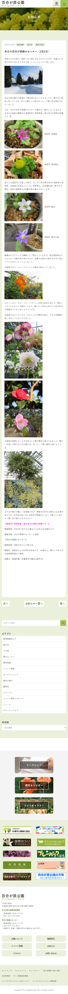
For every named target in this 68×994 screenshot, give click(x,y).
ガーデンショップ (10, 674)
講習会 (6, 686)
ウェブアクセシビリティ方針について (15, 981)
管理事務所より (9, 638)
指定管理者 (6, 976)
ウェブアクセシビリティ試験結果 (44, 981)
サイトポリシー (34, 970)
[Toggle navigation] (64, 4)
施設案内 (51, 938)
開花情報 (20, 44)
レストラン (8, 692)
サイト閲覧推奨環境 (20, 976)
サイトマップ (7, 970)
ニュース (7, 704)
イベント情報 (8, 668)
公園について (17, 938)
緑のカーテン (9, 656)
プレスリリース (20, 970)
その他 (6, 650)
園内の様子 (40, 44)
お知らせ (51, 946)
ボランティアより (10, 710)
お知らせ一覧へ (34, 603)
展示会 (29, 44)
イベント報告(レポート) (13, 698)
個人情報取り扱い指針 (52, 970)
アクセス (17, 953)
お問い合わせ (51, 953)
